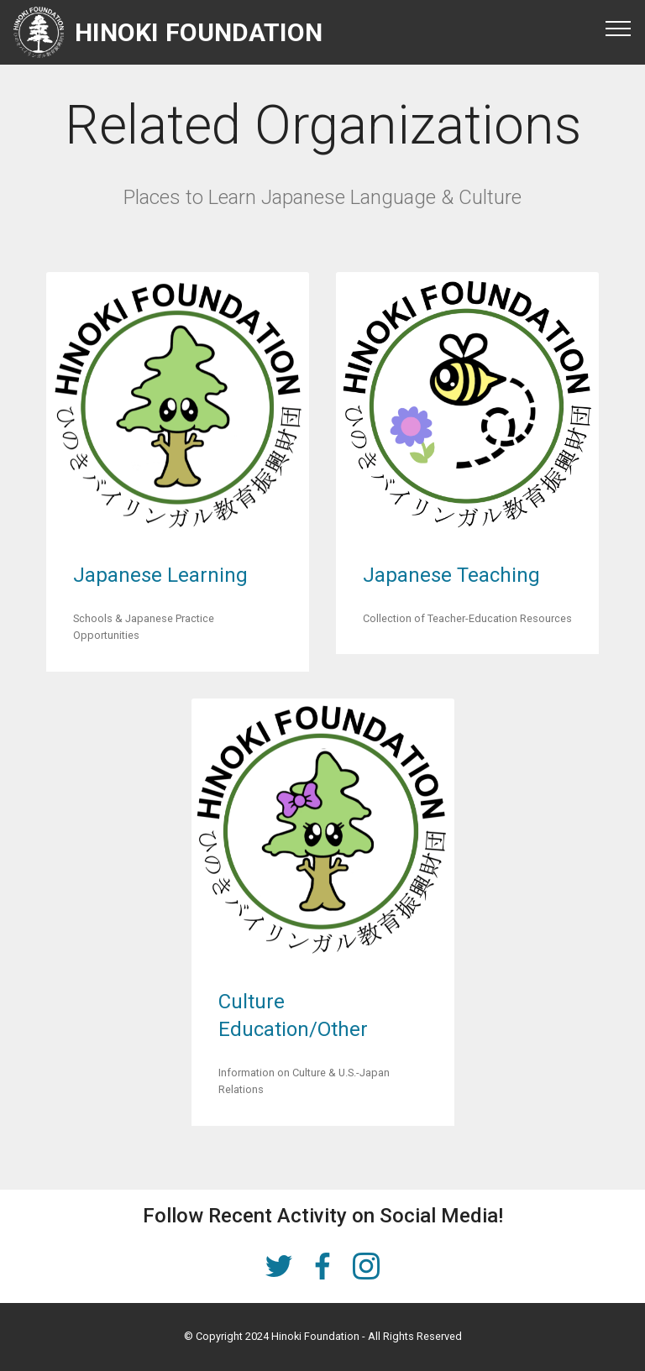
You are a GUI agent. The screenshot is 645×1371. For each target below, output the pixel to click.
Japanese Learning (160, 575)
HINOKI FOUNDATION (198, 32)
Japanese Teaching (451, 575)
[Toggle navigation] (619, 27)
